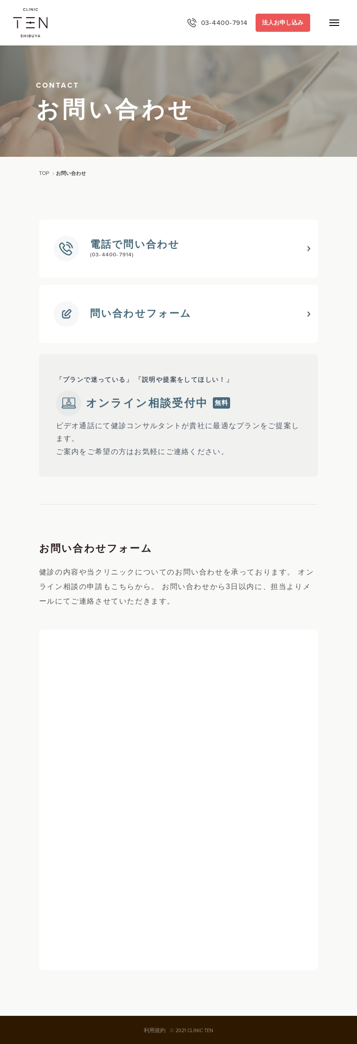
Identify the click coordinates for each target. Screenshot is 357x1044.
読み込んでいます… (178, 800)
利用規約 (155, 1030)
